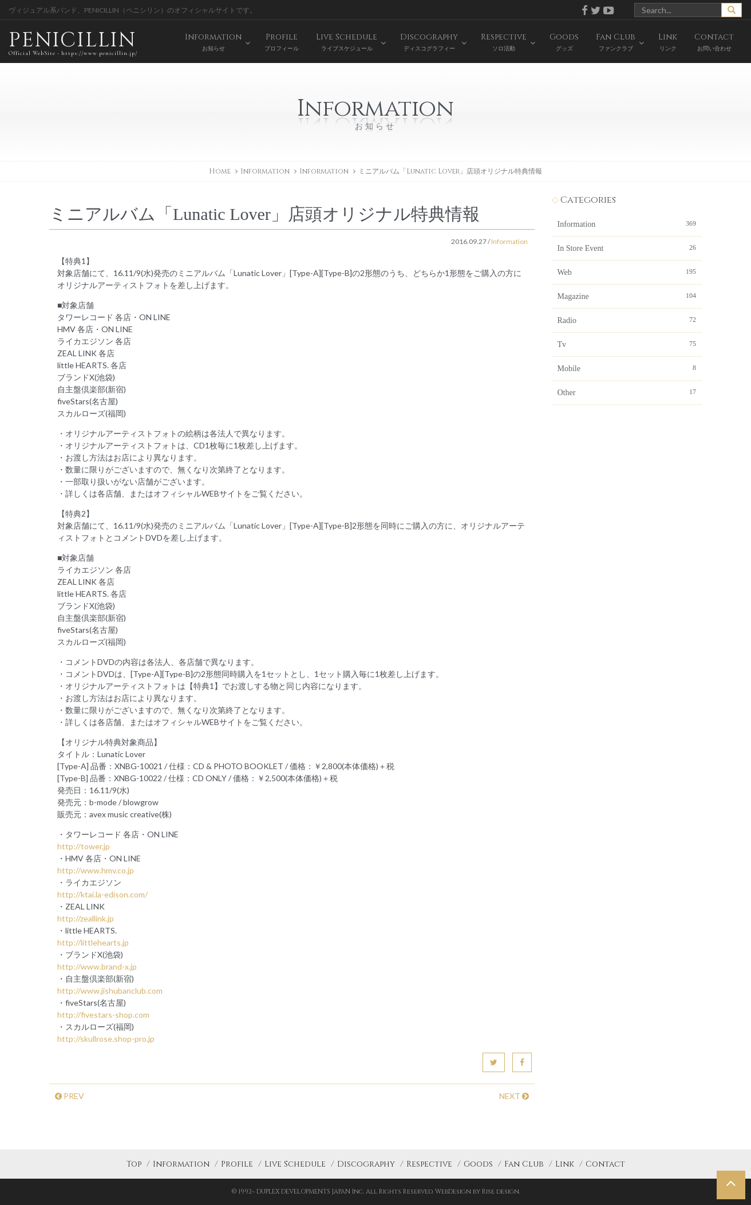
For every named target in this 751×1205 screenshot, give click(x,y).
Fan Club (524, 1164)
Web (627, 271)
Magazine (627, 295)
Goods (478, 1164)
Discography (366, 1164)
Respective (429, 1164)
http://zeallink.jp (85, 918)
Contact (605, 1164)
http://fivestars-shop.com (103, 1014)
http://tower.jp (83, 846)
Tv (627, 343)
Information (324, 171)
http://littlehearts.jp (93, 942)
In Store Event (627, 247)
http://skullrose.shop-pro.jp (106, 1038)
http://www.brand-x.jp (97, 966)
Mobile (627, 368)
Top (134, 1164)
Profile (237, 1164)
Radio (627, 319)
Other (627, 392)
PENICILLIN (73, 42)
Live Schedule (295, 1164)
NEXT (514, 1096)
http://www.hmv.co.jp (95, 870)
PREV (69, 1096)
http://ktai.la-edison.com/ (102, 894)
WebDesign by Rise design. (477, 1191)
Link (564, 1164)
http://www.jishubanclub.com (110, 990)
